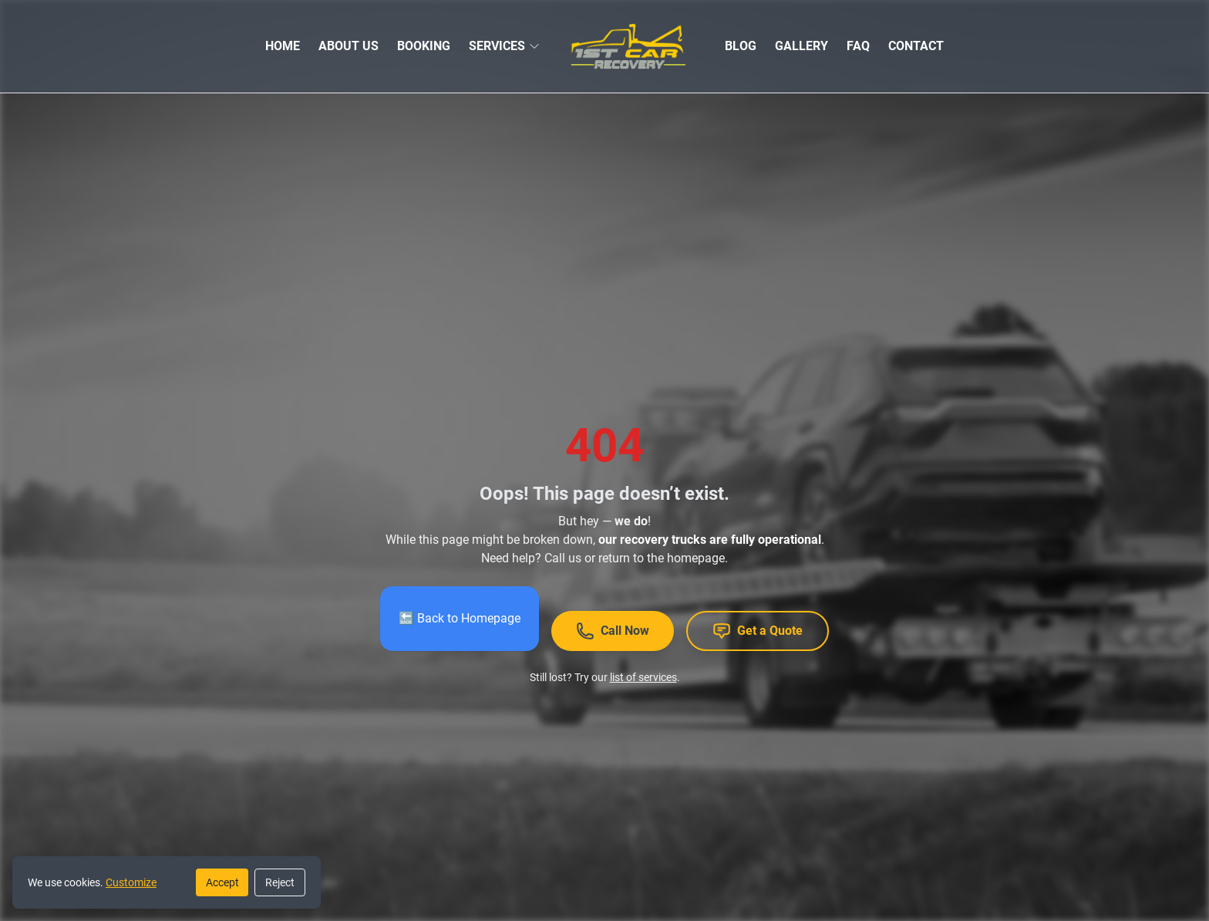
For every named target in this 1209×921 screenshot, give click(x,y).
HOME (282, 46)
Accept (222, 882)
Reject (280, 882)
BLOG (740, 46)
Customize (131, 882)
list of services (643, 677)
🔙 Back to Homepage (459, 618)
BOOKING (423, 46)
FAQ (858, 46)
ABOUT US (348, 46)
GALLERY (801, 46)
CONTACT (916, 46)
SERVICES (497, 46)
